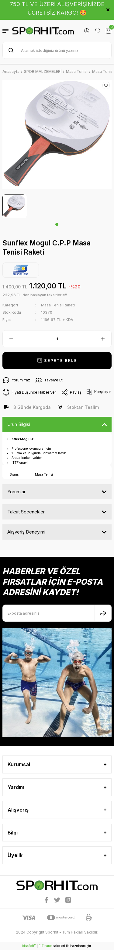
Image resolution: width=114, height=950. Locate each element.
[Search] (57, 50)
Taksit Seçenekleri (26, 512)
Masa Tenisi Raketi (58, 305)
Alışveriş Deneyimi (26, 532)
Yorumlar (16, 492)
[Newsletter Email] (57, 613)
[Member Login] (87, 31)
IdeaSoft (29, 946)
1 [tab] (56, 224)
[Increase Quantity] (102, 338)
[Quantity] (57, 338)
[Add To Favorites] (106, 85)
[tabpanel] (14, 206)
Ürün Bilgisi (18, 424)
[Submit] (103, 613)
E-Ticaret (45, 946)
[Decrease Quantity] (11, 338)
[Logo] (43, 30)
